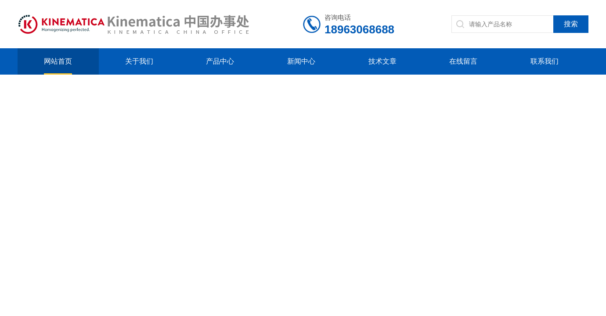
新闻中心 (301, 61)
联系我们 (544, 61)
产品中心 (220, 61)
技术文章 (382, 61)
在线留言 (463, 61)
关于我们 (139, 61)
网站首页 (58, 61)
